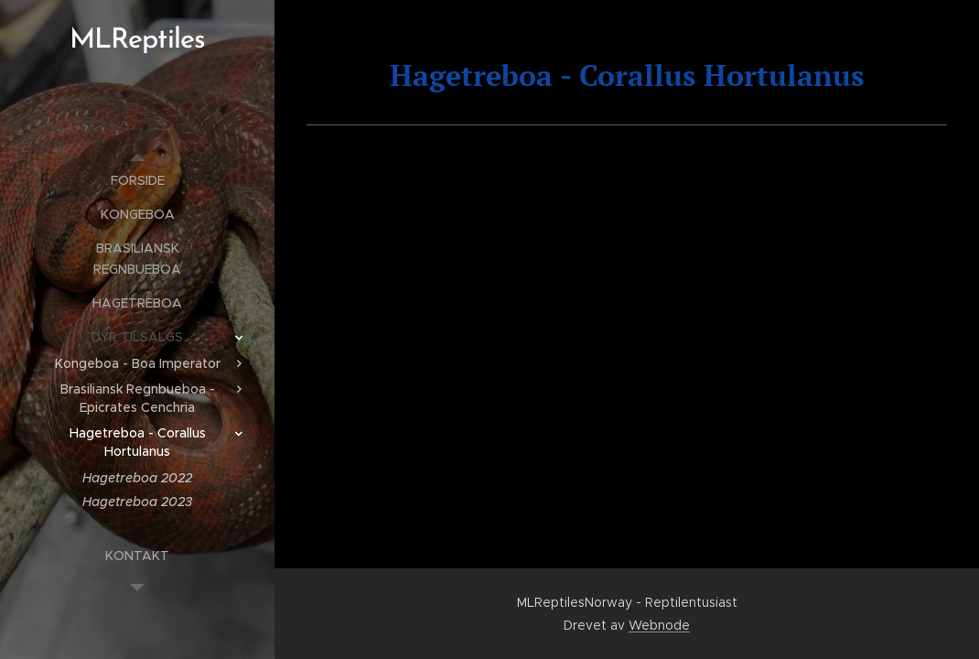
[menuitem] (137, 180)
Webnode (659, 625)
